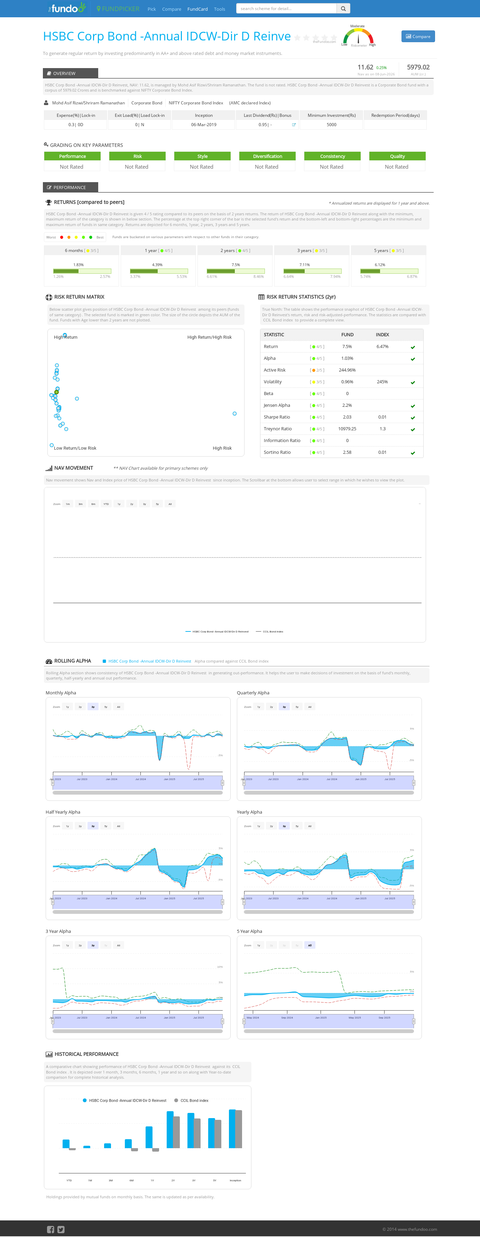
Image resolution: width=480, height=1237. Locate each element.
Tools (219, 9)
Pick (152, 9)
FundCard (197, 9)
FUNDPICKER (118, 8)
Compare (171, 9)
